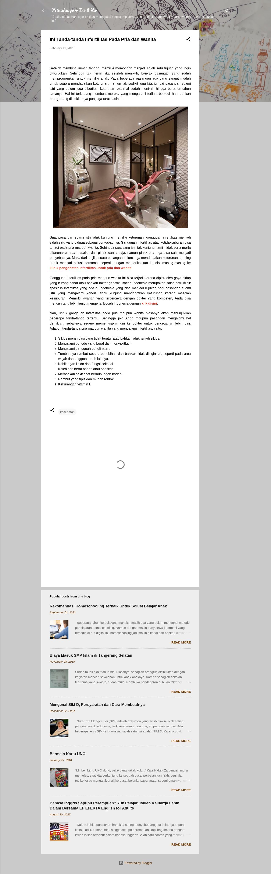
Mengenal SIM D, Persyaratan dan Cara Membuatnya (97, 705)
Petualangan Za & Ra (73, 10)
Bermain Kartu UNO (68, 754)
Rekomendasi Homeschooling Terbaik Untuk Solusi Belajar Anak (108, 606)
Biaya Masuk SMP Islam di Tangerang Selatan (91, 655)
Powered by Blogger (135, 863)
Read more (181, 642)
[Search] (227, 11)
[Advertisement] (216, 94)
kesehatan (67, 412)
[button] (188, 40)
